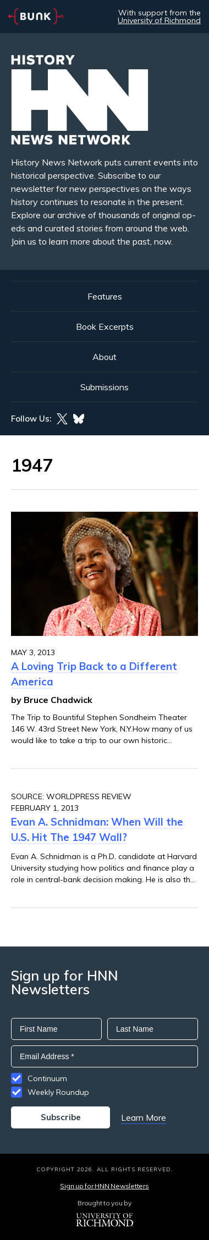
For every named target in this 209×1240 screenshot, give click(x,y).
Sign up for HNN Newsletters (104, 1186)
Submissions (104, 386)
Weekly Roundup (58, 1092)
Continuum (47, 1078)
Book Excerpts (105, 326)
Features (104, 296)
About (104, 356)
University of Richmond (159, 20)
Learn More (143, 1117)
